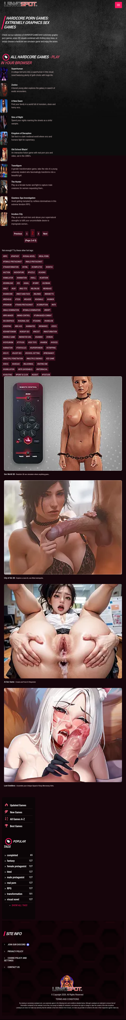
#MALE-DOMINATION (11, 310)
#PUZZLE (31, 272)
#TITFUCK (20, 342)
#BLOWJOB (35, 289)
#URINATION (8, 348)
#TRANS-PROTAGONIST (24, 305)
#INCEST (36, 332)
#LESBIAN (46, 283)
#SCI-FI (5, 353)
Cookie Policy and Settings (15, 959)
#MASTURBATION (50, 332)
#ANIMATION (22, 278)
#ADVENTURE (19, 272)
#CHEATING (7, 375)
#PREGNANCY (48, 353)
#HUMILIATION (8, 369)
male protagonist (15, 877)
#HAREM (43, 342)
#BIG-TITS (23, 289)
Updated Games (17, 805)
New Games (15, 812)
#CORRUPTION (42, 305)
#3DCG (5, 364)
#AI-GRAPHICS (8, 321)
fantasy (11, 861)
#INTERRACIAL (42, 369)
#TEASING (37, 321)
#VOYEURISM (8, 342)
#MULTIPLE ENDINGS (35, 358)
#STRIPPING (51, 348)
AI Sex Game (21, 682)
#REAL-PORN (44, 256)
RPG (9, 888)
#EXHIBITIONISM (9, 332)
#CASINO (42, 272)
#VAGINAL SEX (23, 321)
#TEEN (17, 299)
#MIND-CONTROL (23, 315)
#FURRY (36, 283)
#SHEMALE (39, 299)
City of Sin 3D (26, 578)
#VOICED (54, 342)
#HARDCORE (8, 294)
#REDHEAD (7, 299)
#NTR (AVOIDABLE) (25, 369)
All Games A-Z (17, 819)
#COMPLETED (37, 267)
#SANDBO (39, 337)
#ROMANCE (43, 326)
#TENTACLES (21, 348)
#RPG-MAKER (8, 315)
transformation (14, 894)
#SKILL (33, 278)
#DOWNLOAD (8, 283)
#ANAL (26, 283)
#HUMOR (50, 299)
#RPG (5, 256)
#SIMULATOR (8, 278)
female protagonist (16, 866)
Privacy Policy (15, 951)
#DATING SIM (42, 364)
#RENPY (47, 310)
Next (45, 233)
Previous (18, 233)
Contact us (14, 967)
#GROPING (7, 326)
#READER (27, 299)
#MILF (5, 289)
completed (12, 855)
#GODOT (35, 375)
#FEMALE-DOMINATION (32, 310)
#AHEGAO (16, 364)
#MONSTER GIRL (25, 337)
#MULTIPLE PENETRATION (13, 358)
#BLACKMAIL (28, 364)
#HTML (25, 267)
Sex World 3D (29, 474)
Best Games (15, 826)
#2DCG (54, 326)
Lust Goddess (32, 785)
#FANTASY (15, 256)
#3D (18, 283)
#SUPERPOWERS (36, 348)
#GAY (14, 289)
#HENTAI (49, 267)
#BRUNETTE (49, 294)
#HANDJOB (48, 321)
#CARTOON (44, 278)
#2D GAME (50, 358)
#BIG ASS (18, 326)
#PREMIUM (7, 305)
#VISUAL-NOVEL (29, 256)
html (9, 872)
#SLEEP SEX (16, 353)
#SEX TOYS (32, 342)
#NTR (54, 305)
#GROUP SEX (24, 332)
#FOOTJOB (46, 375)
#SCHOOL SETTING (32, 353)
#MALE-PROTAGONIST (34, 262)
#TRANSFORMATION (11, 267)
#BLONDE (37, 294)
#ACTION (6, 272)
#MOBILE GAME (9, 337)
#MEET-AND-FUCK (23, 294)
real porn (11, 883)
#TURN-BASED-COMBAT (43, 315)
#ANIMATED (30, 326)
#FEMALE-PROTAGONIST (12, 262)
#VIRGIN (49, 337)
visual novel (13, 899)
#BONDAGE (47, 289)
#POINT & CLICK (22, 375)
